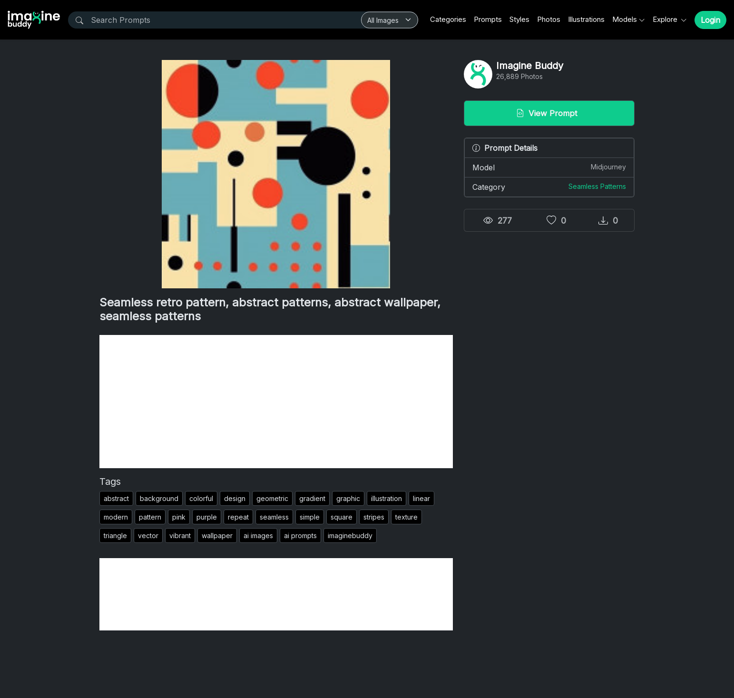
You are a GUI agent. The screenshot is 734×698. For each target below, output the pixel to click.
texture (406, 517)
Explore (666, 19)
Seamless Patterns (597, 186)
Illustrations (586, 19)
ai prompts (300, 535)
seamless (274, 517)
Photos (548, 19)
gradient (312, 498)
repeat (238, 517)
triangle (115, 535)
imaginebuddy (350, 535)
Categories (448, 19)
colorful (201, 498)
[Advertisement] (276, 401)
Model (549, 167)
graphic (348, 498)
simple (310, 517)
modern (116, 517)
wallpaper (217, 535)
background (159, 498)
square (341, 517)
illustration (386, 498)
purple (206, 517)
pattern (150, 517)
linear (421, 498)
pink (179, 517)
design (234, 498)
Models (624, 19)
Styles (519, 19)
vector (148, 535)
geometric (272, 498)
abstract (116, 498)
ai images (258, 535)
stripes (373, 517)
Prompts (488, 19)
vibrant (180, 535)
